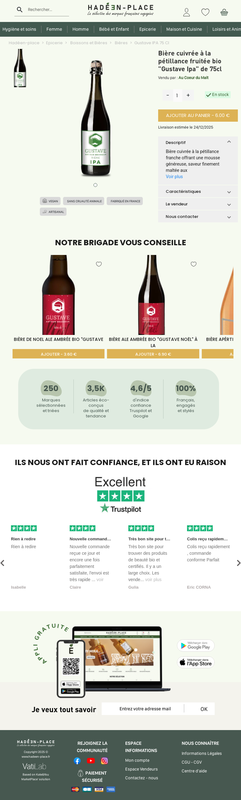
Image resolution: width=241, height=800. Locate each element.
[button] (198, 142)
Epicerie (54, 43)
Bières (121, 43)
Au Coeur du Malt (193, 77)
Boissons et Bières (88, 43)
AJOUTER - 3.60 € (59, 354)
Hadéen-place (24, 43)
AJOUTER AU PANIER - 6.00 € (198, 115)
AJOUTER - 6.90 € (153, 354)
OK (203, 709)
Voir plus (174, 176)
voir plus (153, 579)
